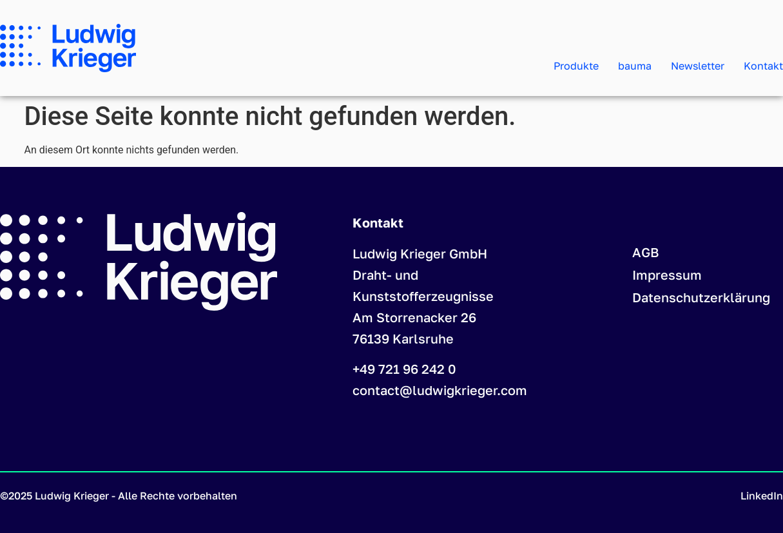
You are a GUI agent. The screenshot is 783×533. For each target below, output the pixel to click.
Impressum (667, 274)
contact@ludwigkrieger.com (440, 390)
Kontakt (763, 65)
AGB (645, 252)
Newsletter (697, 65)
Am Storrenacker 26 (414, 317)
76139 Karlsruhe (403, 338)
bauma (635, 65)
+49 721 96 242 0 (404, 368)
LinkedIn (761, 495)
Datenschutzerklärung (701, 297)
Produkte (576, 65)
